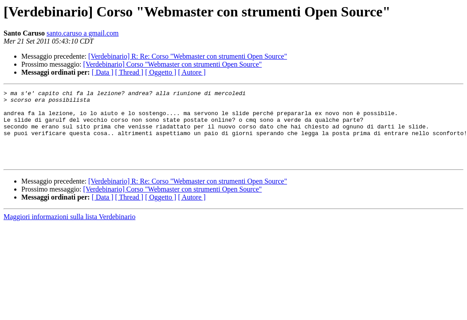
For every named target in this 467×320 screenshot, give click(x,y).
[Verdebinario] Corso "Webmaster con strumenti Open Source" (172, 64)
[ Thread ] (129, 72)
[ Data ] (103, 72)
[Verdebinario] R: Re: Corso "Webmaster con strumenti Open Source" (187, 56)
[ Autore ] (191, 72)
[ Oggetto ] (160, 72)
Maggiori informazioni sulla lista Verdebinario (69, 231)
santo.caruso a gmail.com (83, 33)
